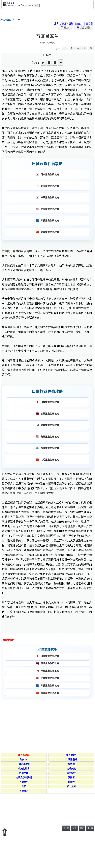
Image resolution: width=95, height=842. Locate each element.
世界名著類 (60, 23)
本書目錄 (88, 23)
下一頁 (90, 828)
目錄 (82, 828)
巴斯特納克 (74, 23)
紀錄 (66, 27)
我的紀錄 (85, 27)
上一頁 (66, 828)
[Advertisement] (47, 723)
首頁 (74, 828)
